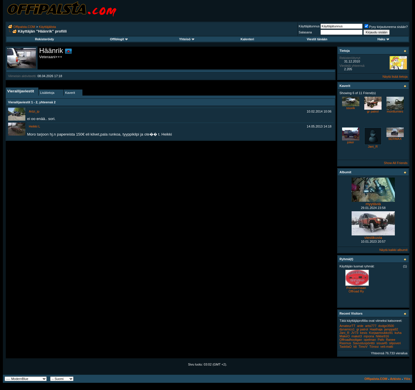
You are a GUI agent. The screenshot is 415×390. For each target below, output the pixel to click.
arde (360, 326)
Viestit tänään (317, 39)
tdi (355, 346)
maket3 (357, 336)
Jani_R (373, 146)
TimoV (363, 346)
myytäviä (373, 204)
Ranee (390, 339)
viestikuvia (373, 237)
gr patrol (372, 111)
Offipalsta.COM (24, 26)
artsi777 (370, 326)
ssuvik (350, 108)
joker (350, 142)
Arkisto (395, 379)
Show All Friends (396, 163)
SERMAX (394, 138)
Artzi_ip (34, 111)
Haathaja (376, 329)
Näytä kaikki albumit (393, 250)
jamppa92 (391, 329)
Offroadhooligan (350, 339)
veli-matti (386, 346)
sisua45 (381, 343)
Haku (383, 39)
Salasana (305, 32)
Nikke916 (382, 336)
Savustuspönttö (364, 343)
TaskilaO (345, 346)
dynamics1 (347, 329)
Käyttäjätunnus (309, 26)
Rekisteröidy (44, 39)
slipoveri (395, 343)
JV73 (354, 332)
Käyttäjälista (47, 26)
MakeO (344, 336)
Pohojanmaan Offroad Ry (356, 289)
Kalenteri (247, 39)
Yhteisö (187, 39)
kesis (363, 332)
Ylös (407, 379)
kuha (398, 332)
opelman (370, 339)
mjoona (369, 336)
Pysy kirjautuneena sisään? (386, 26)
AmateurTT (347, 326)
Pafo (381, 339)
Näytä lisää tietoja (395, 76)
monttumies (395, 111)
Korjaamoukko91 (381, 332)
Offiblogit (119, 39)
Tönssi (373, 346)
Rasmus (345, 343)
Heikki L (34, 126)
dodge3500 (386, 326)
